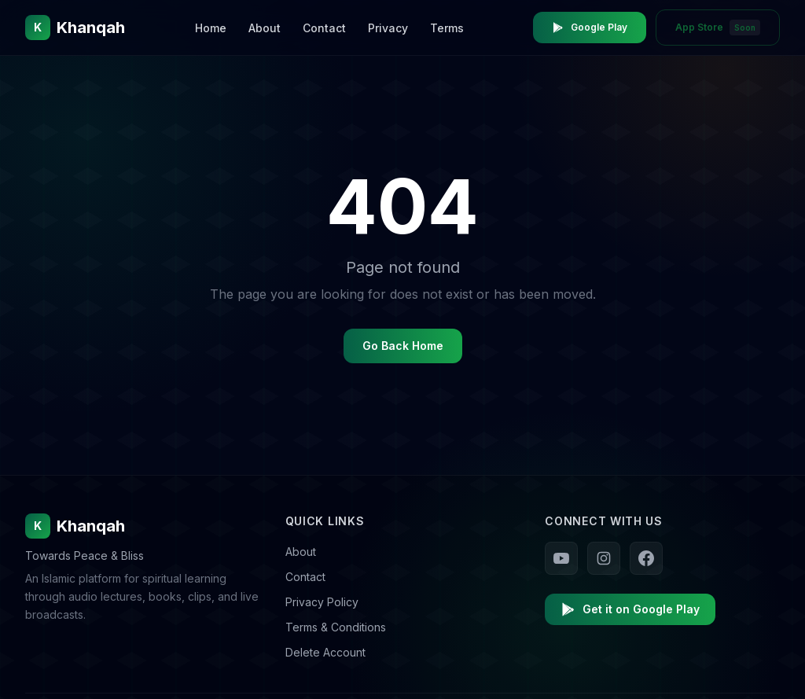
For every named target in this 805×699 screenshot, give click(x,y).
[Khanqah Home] (75, 27)
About (264, 28)
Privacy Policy (321, 602)
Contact (324, 28)
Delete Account (325, 652)
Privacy (388, 28)
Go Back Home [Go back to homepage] (402, 345)
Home (210, 28)
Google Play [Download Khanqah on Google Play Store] (589, 27)
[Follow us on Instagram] (603, 558)
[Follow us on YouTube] (561, 558)
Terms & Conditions (335, 627)
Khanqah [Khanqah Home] (75, 526)
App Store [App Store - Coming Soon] (717, 27)
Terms (447, 28)
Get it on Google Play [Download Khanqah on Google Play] (630, 609)
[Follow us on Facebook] (646, 558)
